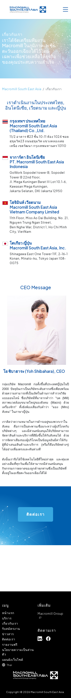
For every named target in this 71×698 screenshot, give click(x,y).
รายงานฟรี (9, 644)
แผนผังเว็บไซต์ (12, 659)
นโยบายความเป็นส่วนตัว (18, 652)
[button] (20, 665)
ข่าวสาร (8, 634)
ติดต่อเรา (8, 639)
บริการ (7, 618)
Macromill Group (50, 615)
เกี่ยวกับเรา (10, 623)
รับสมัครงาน (11, 629)
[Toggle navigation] (65, 9)
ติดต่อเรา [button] (35, 514)
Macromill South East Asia (21, 89)
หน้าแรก (8, 613)
